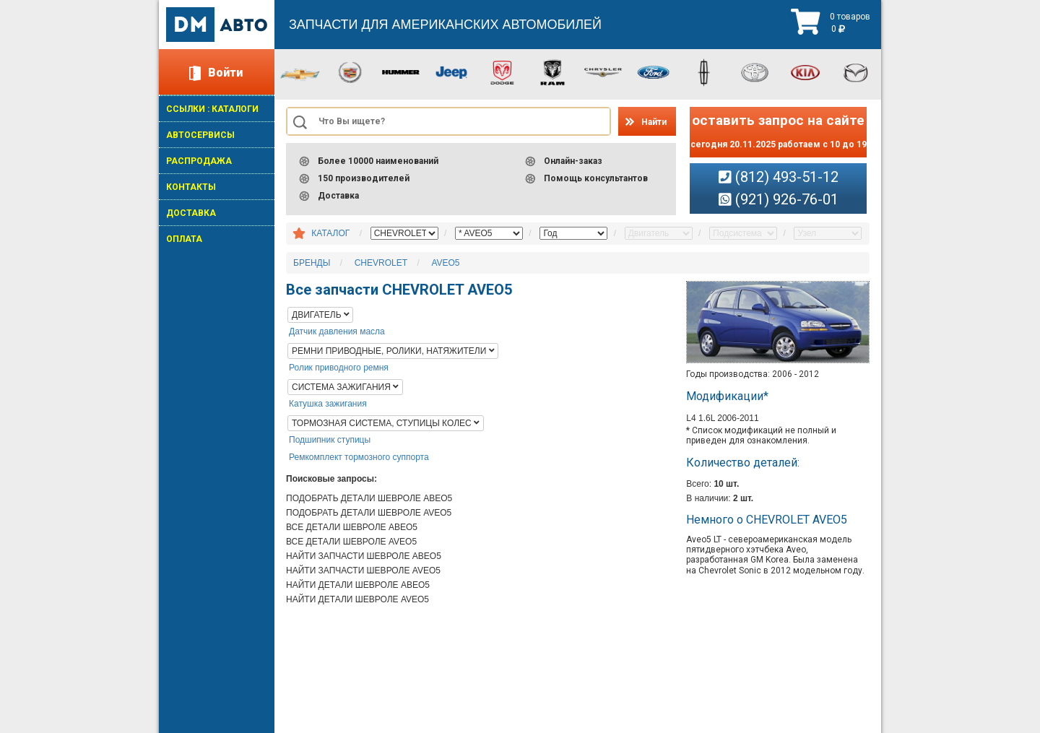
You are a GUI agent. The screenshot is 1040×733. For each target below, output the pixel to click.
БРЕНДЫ (311, 263)
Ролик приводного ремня (339, 368)
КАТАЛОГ (330, 233)
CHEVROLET (381, 263)
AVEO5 (445, 263)
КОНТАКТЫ (191, 187)
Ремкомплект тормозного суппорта (359, 457)
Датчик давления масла (337, 331)
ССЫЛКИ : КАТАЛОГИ (212, 109)
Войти (225, 72)
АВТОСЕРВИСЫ (200, 135)
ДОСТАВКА (191, 213)
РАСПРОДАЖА (199, 161)
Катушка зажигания (328, 404)
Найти (654, 122)
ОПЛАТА (184, 239)
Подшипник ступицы (329, 440)
